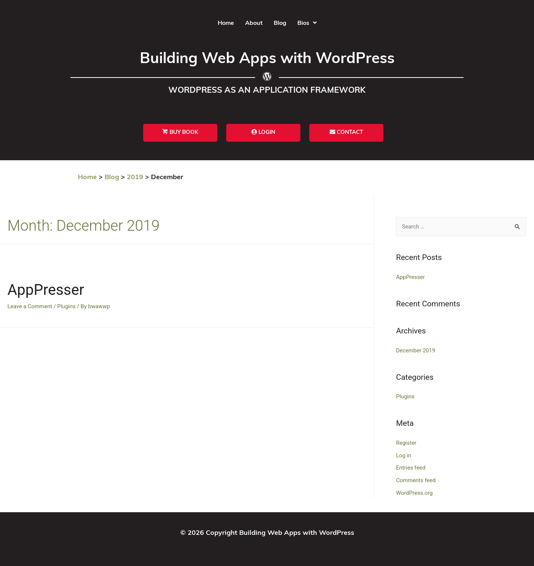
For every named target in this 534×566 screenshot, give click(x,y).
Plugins (66, 306)
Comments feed (416, 480)
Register (406, 443)
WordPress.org (414, 493)
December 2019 (415, 350)
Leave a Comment (29, 306)
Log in (403, 455)
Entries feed (410, 467)
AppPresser (45, 290)
